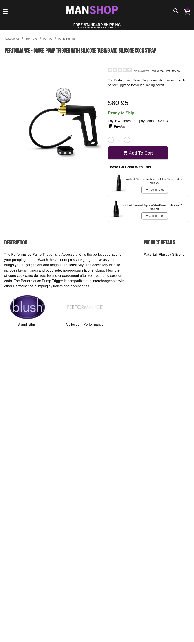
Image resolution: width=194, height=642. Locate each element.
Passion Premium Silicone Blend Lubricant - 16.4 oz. (141, 535)
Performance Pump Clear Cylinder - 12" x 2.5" (64, 535)
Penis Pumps (66, 38)
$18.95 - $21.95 (180, 556)
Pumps (47, 38)
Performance (93, 324)
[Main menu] (5, 12)
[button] (176, 548)
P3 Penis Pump (141, 416)
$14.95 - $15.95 (102, 553)
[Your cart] (187, 11)
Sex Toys (31, 38)
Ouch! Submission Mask (180, 534)
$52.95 (64, 433)
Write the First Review (166, 71)
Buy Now (25, 442)
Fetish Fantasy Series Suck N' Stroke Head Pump (25, 419)
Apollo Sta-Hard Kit (102, 416)
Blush (33, 324)
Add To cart (138, 153)
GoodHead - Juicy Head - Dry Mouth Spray (102, 535)
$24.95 (25, 435)
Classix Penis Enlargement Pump (180, 418)
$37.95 (102, 431)
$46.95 (141, 431)
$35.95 (180, 433)
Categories (12, 38)
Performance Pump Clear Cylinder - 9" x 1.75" (25, 535)
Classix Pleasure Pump (64, 418)
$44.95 (64, 553)
